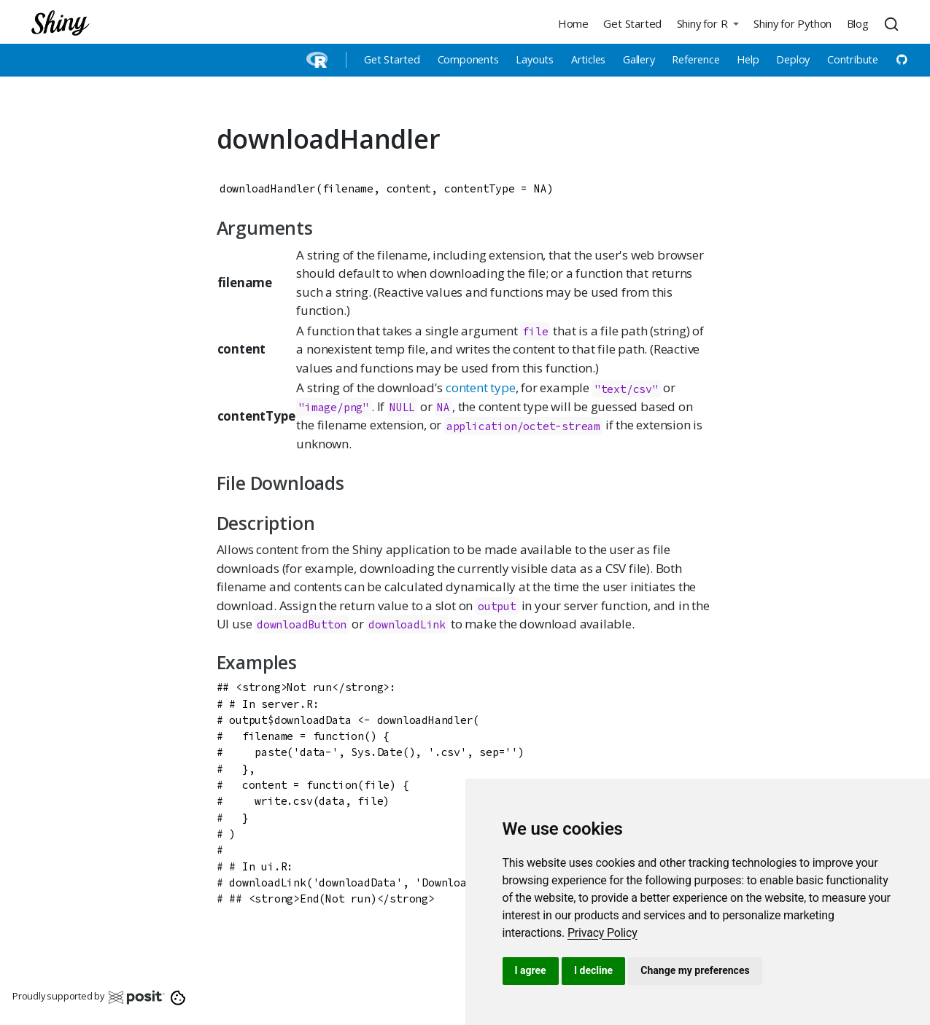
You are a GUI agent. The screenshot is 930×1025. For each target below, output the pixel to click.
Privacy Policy (602, 933)
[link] (602, 933)
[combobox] (893, 23)
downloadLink (407, 624)
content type (481, 387)
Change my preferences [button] (694, 970)
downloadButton (301, 624)
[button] (707, 23)
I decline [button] (593, 970)
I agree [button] (530, 970)
